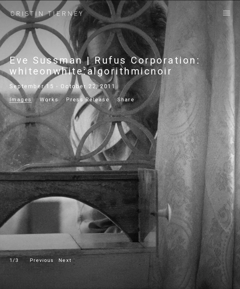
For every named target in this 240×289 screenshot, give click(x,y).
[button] (42, 260)
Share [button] (125, 99)
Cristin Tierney (46, 14)
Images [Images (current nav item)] (20, 99)
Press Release (87, 99)
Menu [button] (226, 13)
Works (49, 99)
